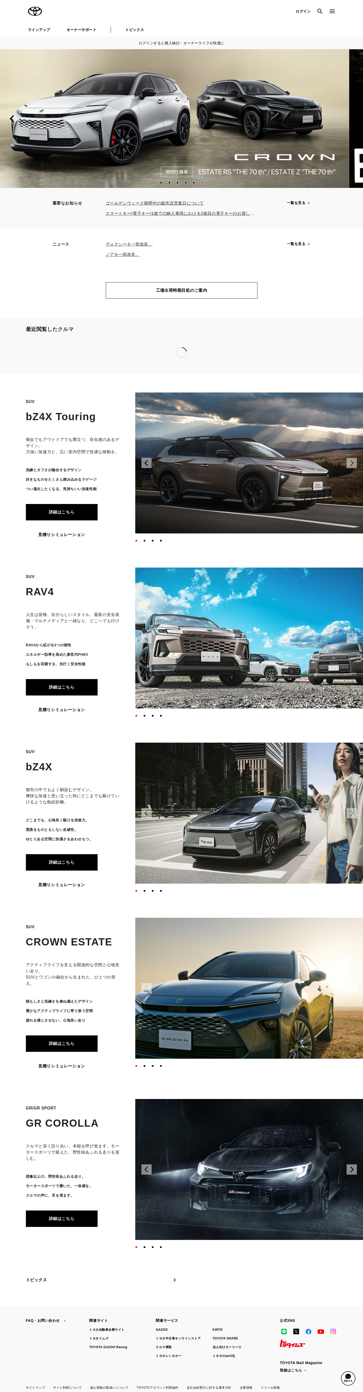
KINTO (218, 1330)
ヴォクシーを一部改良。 (129, 244)
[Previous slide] (12, 119)
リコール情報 (270, 1387)
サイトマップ (35, 1387)
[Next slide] (351, 119)
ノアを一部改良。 (123, 254)
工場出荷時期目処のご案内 (181, 290)
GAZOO (162, 1330)
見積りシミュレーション (61, 534)
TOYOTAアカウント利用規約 (157, 1387)
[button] (161, 183)
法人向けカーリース (227, 1347)
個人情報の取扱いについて (109, 1387)
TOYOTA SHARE (225, 1338)
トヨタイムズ (98, 1338)
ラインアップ (39, 30)
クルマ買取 (164, 1347)
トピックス (134, 30)
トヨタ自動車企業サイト (106, 1330)
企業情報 (246, 1387)
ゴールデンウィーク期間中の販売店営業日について (155, 203)
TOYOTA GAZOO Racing (108, 1347)
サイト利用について (67, 1387)
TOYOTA (35, 11)
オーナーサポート (81, 30)
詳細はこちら (62, 512)
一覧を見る (299, 203)
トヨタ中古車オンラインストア (178, 1338)
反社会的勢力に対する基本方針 (209, 1387)
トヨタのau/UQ (224, 1356)
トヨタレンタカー (168, 1356)
